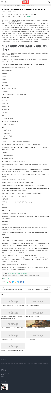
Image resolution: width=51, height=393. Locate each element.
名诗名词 (25, 363)
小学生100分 (30, 363)
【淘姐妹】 (28, 16)
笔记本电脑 (6, 278)
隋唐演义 (21, 363)
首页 (2, 5)
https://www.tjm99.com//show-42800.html (17, 273)
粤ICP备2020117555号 (38, 363)
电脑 (5, 5)
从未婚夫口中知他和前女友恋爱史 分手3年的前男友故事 (14, 289)
